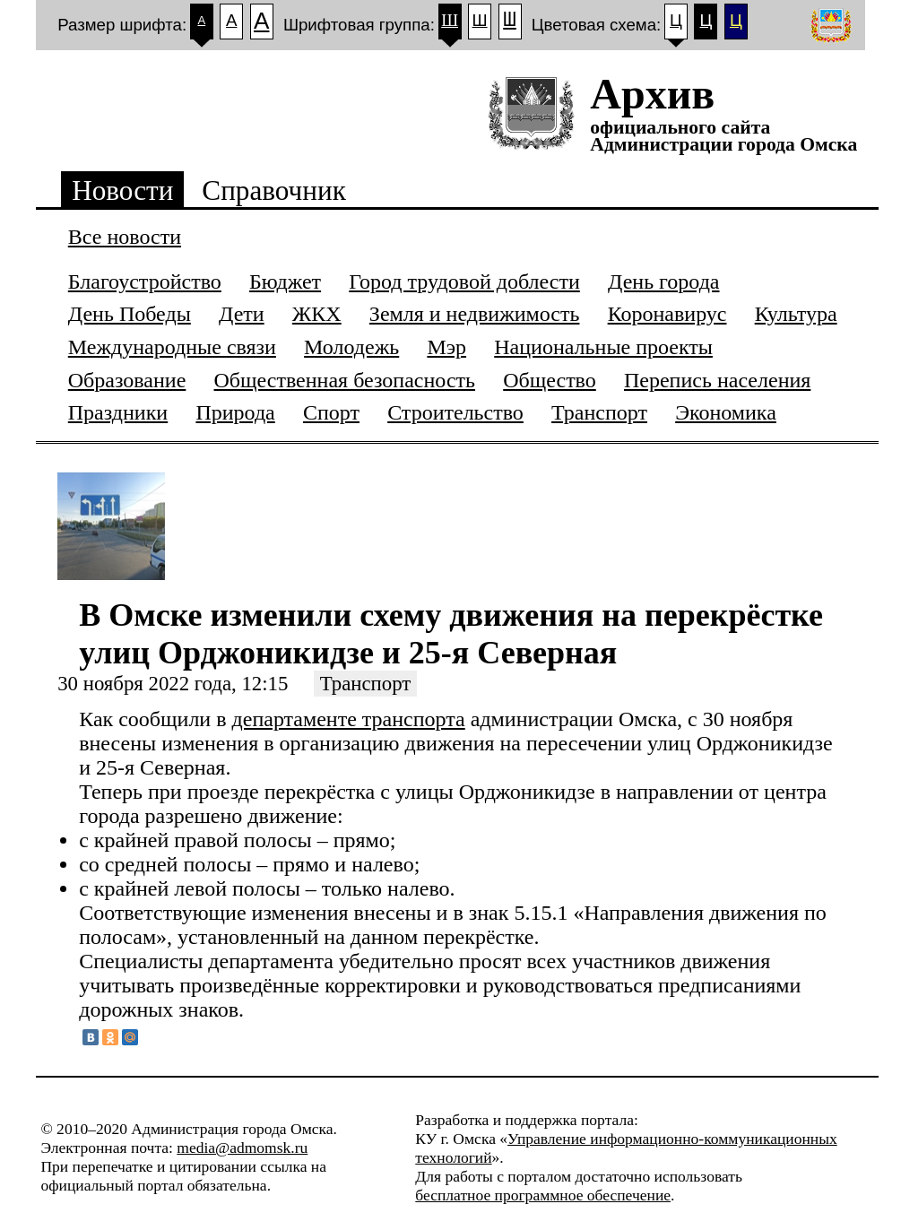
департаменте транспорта (348, 719)
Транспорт (366, 683)
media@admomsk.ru (242, 1147)
